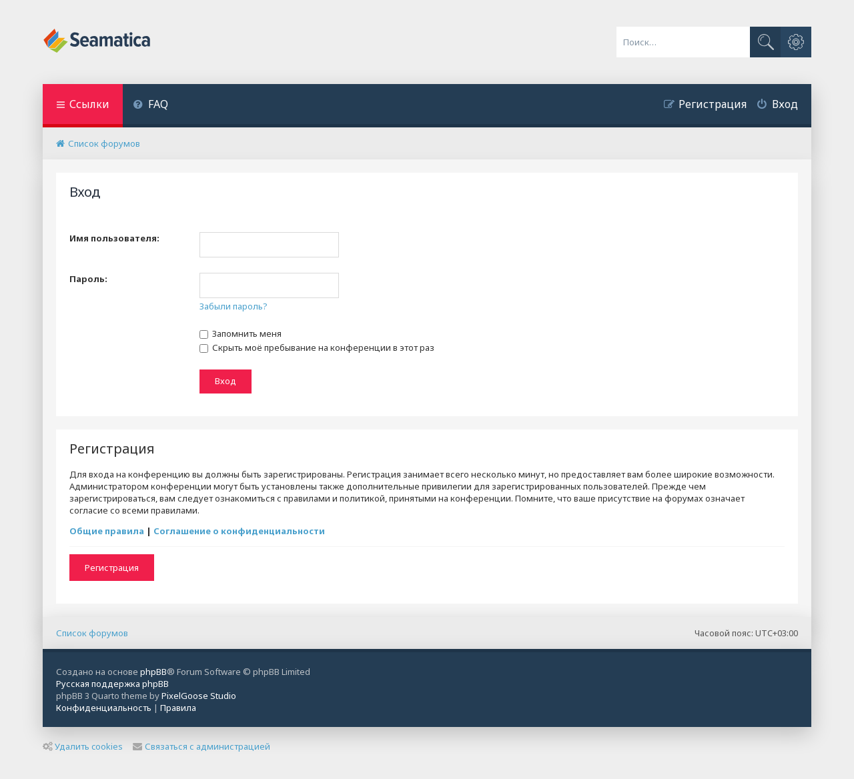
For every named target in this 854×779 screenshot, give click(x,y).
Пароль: (88, 279)
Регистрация (112, 568)
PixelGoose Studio (198, 696)
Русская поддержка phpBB (112, 684)
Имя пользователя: (114, 238)
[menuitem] (150, 105)
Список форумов (92, 633)
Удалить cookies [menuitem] (83, 746)
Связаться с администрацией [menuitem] (201, 746)
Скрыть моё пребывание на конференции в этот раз (316, 347)
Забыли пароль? (233, 306)
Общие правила (106, 531)
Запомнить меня (240, 333)
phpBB (153, 672)
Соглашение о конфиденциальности (239, 531)
